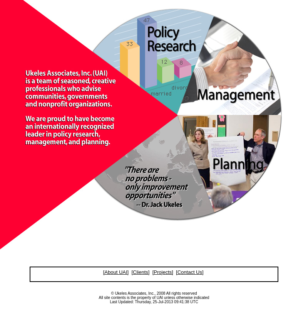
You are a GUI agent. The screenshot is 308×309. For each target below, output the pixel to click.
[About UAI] (116, 272)
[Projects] (162, 272)
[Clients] (140, 272)
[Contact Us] (190, 272)
